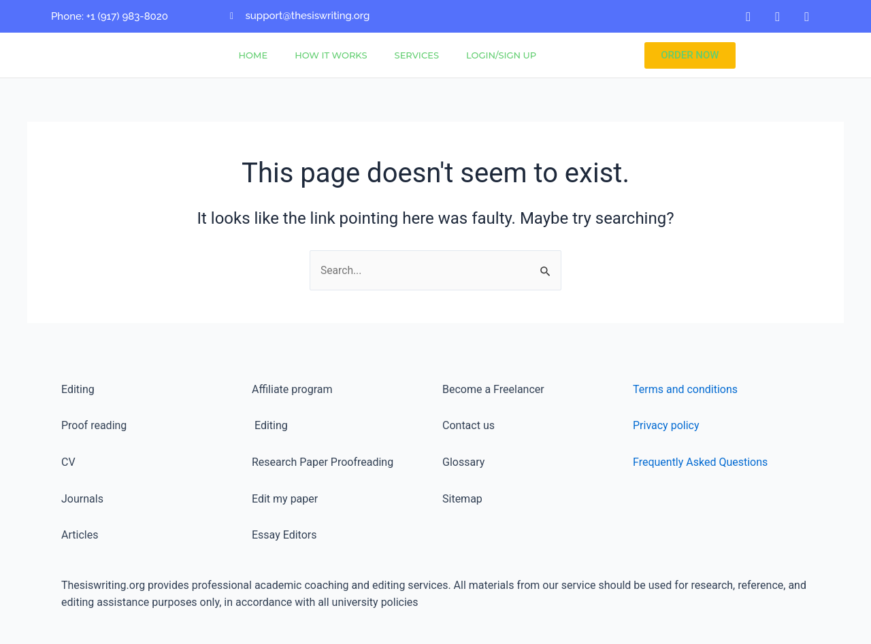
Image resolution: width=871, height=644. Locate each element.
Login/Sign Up (501, 55)
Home (253, 55)
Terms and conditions (685, 389)
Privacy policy (666, 425)
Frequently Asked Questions (700, 462)
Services (417, 55)
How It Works (331, 55)
